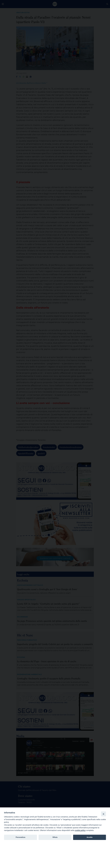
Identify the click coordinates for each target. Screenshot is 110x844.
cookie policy (80, 830)
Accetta (89, 837)
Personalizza (20, 837)
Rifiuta (55, 837)
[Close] (103, 813)
